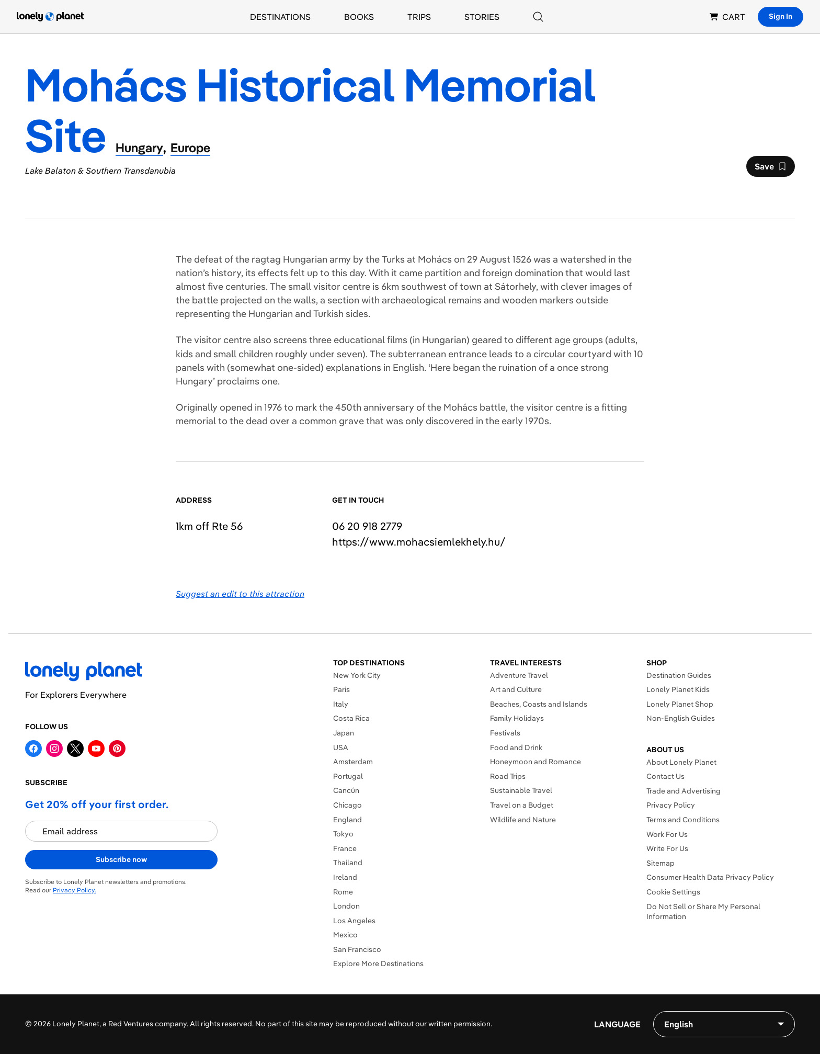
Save (770, 169)
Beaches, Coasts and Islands (538, 704)
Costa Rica (351, 718)
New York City (357, 675)
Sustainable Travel (521, 790)
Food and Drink (516, 747)
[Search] (538, 17)
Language (617, 1024)
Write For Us (667, 848)
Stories (481, 17)
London (346, 906)
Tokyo (343, 833)
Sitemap (660, 863)
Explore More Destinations (378, 963)
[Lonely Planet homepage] (50, 16)
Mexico (345, 934)
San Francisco (357, 949)
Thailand (347, 862)
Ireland (345, 877)
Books (359, 17)
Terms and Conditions (683, 819)
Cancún (346, 790)
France (345, 848)
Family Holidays (517, 718)
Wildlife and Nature (523, 819)
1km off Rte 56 (209, 525)
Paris (341, 689)
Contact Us (665, 776)
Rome (343, 892)
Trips (419, 17)
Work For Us (667, 834)
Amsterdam (353, 761)
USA (340, 747)
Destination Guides (678, 675)
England (347, 819)
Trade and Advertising (683, 791)
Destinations (280, 17)
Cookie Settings (673, 892)
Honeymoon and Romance (535, 761)
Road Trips (508, 776)
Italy (340, 704)
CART (727, 17)
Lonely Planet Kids (678, 689)
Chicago (347, 805)
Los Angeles (354, 920)
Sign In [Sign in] (780, 16)
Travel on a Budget (521, 805)
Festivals (505, 733)
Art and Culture (516, 689)
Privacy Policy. (74, 890)
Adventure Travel (519, 675)
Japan (343, 733)
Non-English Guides (680, 718)
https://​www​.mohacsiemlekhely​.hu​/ (419, 541)
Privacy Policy (670, 805)
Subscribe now (121, 859)
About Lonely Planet (681, 762)
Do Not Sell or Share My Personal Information (703, 912)
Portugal (348, 776)
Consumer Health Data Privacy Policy (710, 877)
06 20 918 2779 (367, 525)
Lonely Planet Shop (679, 704)
